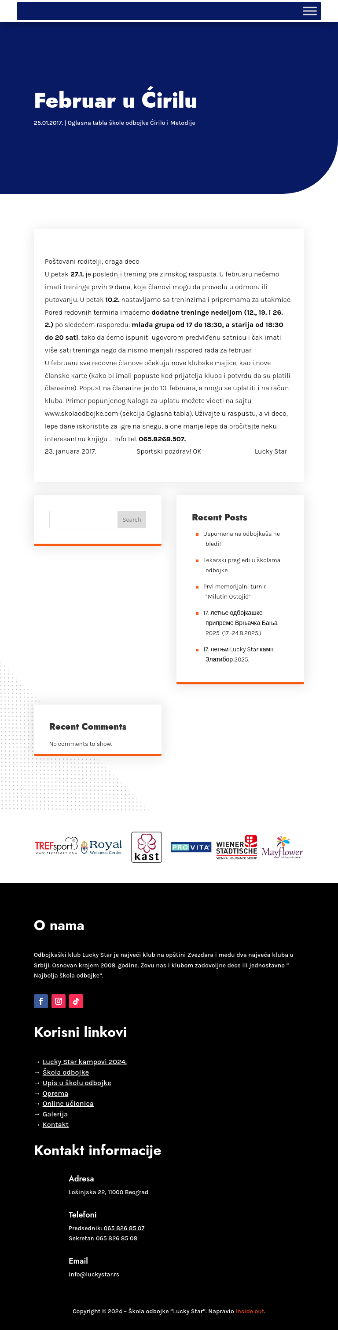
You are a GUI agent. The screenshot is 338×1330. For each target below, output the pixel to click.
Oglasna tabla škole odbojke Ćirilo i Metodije (131, 123)
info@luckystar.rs (94, 1274)
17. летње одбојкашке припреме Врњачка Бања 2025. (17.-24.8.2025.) (240, 623)
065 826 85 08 (116, 1238)
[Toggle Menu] (310, 11)
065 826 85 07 (124, 1228)
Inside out (249, 1311)
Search (131, 519)
